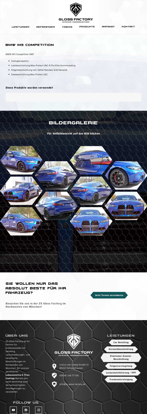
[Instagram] (38, 410)
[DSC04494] (91, 191)
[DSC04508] (91, 221)
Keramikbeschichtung (121, 349)
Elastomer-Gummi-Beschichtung (121, 357)
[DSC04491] (21, 160)
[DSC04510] (91, 160)
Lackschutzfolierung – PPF (121, 372)
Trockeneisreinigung (121, 379)
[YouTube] (13, 410)
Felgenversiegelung (121, 366)
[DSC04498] (56, 206)
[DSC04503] (21, 191)
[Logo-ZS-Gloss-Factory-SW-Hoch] (76, 12)
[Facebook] (25, 410)
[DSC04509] (56, 175)
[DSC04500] (56, 236)
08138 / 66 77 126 (69, 375)
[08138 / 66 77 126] (55, 375)
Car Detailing (120, 342)
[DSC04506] (21, 221)
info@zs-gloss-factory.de (72, 384)
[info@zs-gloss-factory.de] (55, 384)
